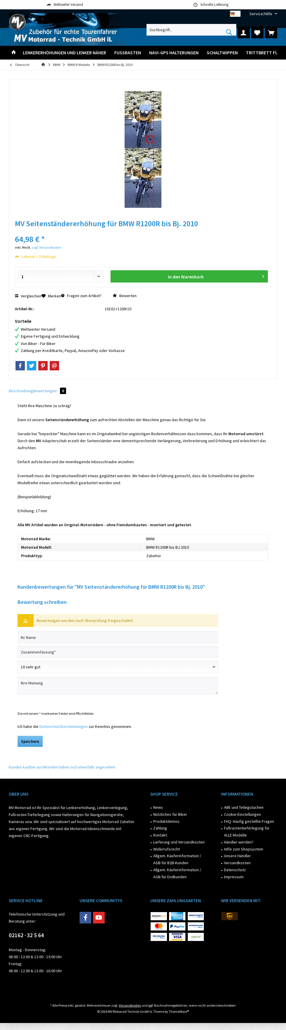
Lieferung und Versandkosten (179, 842)
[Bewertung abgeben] (118, 667)
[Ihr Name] (118, 637)
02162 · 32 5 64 (26, 935)
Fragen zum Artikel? (81, 295)
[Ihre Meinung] (118, 685)
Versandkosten (237, 862)
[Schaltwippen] (222, 53)
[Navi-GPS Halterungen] (174, 53)
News (158, 807)
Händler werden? (239, 842)
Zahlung (160, 828)
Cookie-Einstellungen (242, 814)
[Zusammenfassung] (118, 652)
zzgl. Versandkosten (46, 247)
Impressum (234, 876)
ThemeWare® (179, 1011)
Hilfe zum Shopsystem (243, 849)
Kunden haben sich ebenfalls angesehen (80, 767)
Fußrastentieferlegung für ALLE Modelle (247, 831)
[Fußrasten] (127, 53)
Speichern (30, 741)
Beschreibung (21, 390)
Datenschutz (235, 869)
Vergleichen (28, 296)
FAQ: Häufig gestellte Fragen (249, 821)
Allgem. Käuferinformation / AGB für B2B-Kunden (177, 859)
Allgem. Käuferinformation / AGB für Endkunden (177, 873)
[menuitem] (261, 14)
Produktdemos (166, 821)
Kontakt (160, 835)
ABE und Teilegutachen (243, 807)
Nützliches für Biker (170, 814)
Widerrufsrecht (166, 849)
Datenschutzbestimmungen (63, 726)
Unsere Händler (237, 855)
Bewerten (125, 295)
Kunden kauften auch (27, 767)
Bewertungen (49, 390)
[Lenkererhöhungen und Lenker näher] (64, 53)
